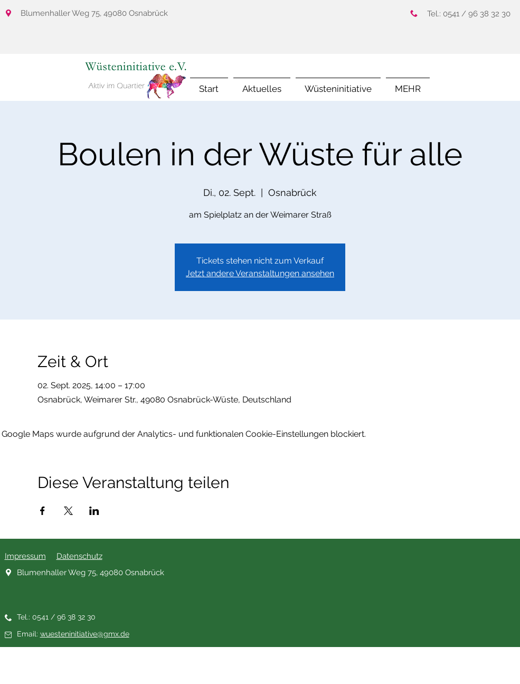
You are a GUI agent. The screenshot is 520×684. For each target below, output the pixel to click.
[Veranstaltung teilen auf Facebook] (42, 511)
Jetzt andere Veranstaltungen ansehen (260, 273)
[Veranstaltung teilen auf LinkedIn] (94, 511)
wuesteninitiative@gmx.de (84, 634)
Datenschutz (79, 556)
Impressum (25, 556)
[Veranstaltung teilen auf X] (68, 511)
